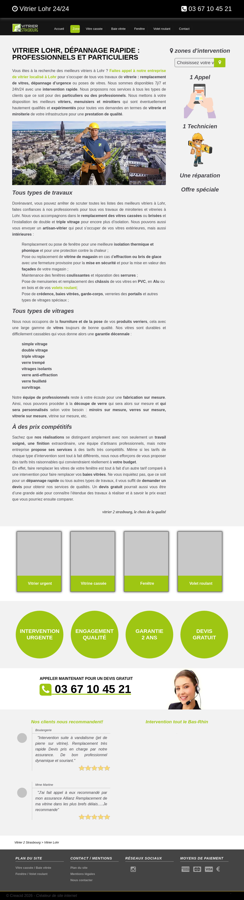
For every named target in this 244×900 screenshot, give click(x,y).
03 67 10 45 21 (210, 8)
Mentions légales (82, 874)
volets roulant (64, 288)
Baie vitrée (43, 867)
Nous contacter (81, 880)
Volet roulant (38, 874)
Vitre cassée (24, 867)
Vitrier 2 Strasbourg (27, 842)
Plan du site (78, 867)
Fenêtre (20, 874)
